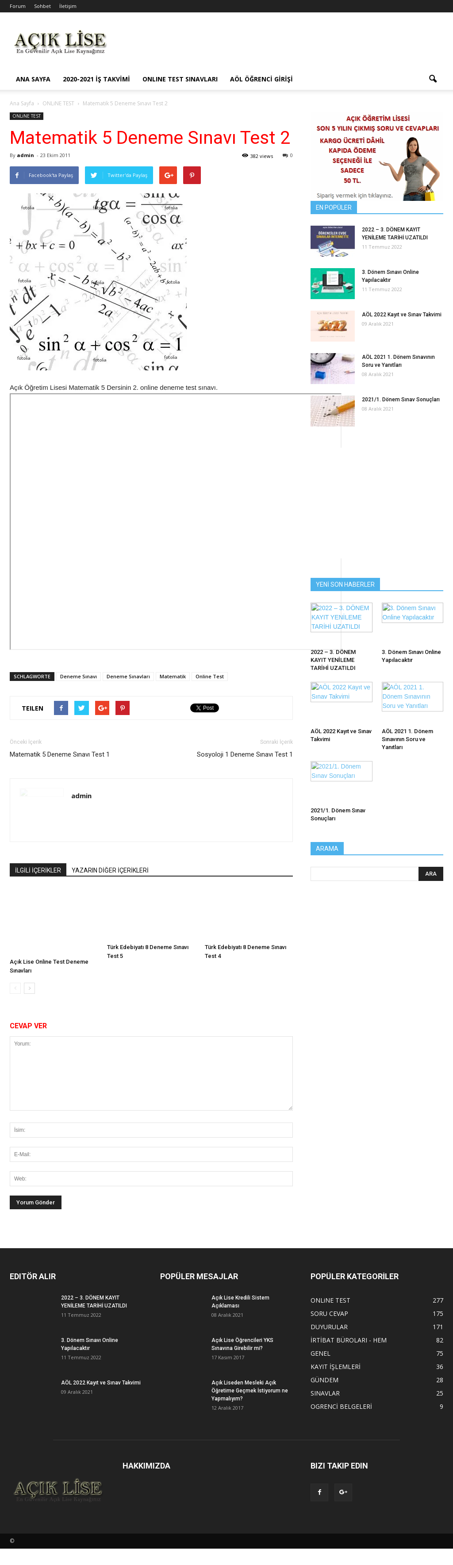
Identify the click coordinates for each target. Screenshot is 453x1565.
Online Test (210, 676)
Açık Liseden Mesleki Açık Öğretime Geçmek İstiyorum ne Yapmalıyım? (249, 1391)
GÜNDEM (324, 1380)
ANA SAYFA (33, 79)
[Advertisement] (282, 44)
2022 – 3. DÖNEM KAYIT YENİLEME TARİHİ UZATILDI (333, 660)
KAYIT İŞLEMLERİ (336, 1366)
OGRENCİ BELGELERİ (341, 1406)
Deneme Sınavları (128, 676)
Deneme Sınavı (78, 676)
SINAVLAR (325, 1393)
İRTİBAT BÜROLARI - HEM (349, 1340)
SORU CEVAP (329, 1313)
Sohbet (42, 6)
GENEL (320, 1353)
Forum (18, 6)
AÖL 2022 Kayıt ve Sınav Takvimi (401, 314)
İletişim (68, 6)
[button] (432, 79)
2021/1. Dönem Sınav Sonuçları (401, 399)
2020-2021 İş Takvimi (96, 79)
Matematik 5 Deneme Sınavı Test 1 (60, 754)
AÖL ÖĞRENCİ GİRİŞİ (261, 79)
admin (25, 155)
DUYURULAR (329, 1327)
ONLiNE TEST (26, 116)
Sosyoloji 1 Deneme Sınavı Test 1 (245, 754)
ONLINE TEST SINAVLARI (180, 79)
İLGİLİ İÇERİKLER (38, 870)
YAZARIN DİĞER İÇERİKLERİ (110, 870)
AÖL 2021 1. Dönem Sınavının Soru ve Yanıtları (407, 739)
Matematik (173, 676)
